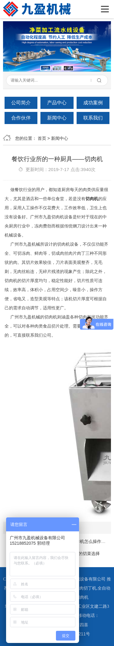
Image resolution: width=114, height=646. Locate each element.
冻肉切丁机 (85, 588)
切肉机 (91, 198)
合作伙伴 (21, 117)
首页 (42, 138)
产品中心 (57, 102)
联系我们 (93, 117)
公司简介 (21, 102)
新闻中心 (57, 117)
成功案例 (93, 102)
